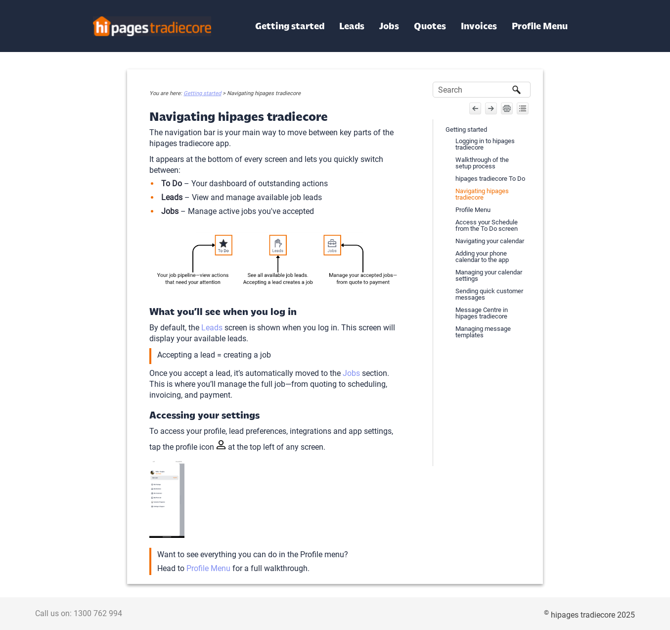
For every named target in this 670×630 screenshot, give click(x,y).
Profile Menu (208, 568)
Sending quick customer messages (489, 294)
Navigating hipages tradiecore (482, 194)
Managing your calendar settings (488, 275)
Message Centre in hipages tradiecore (481, 313)
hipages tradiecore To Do (490, 178)
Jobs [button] (389, 26)
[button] (517, 90)
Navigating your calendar (489, 241)
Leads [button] (351, 26)
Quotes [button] (430, 26)
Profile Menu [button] (540, 26)
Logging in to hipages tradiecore (485, 144)
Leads (212, 327)
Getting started (202, 93)
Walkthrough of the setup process (482, 163)
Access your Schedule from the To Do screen (486, 225)
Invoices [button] (479, 26)
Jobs (351, 373)
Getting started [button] (289, 26)
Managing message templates (483, 332)
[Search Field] (482, 90)
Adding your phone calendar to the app (482, 256)
